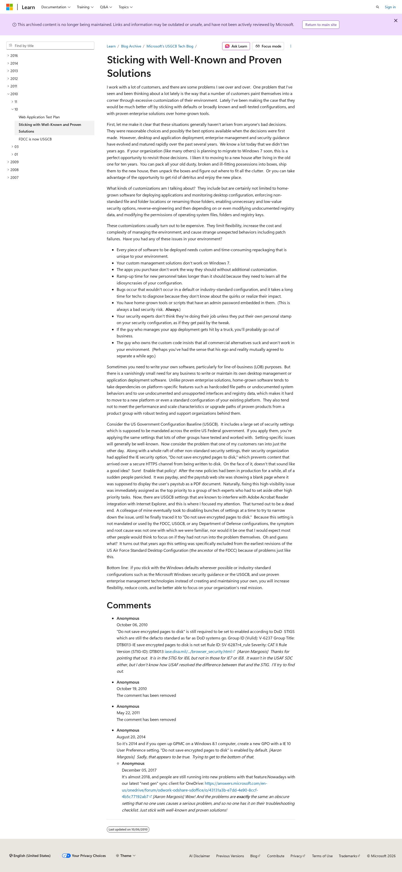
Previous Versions (230, 855)
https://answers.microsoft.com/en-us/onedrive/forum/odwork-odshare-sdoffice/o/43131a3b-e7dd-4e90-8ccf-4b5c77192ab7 (194, 789)
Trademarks (348, 855)
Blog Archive (131, 46)
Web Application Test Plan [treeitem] (39, 116)
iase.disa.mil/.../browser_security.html (198, 651)
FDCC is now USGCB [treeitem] (35, 139)
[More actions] (290, 46)
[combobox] (50, 46)
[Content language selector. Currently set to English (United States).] (30, 855)
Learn (111, 46)
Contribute (275, 855)
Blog (253, 855)
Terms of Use (322, 855)
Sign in (390, 6)
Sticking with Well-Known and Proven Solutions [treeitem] (50, 128)
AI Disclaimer (199, 855)
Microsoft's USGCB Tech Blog (170, 46)
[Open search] (377, 7)
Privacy (296, 855)
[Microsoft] (9, 7)
